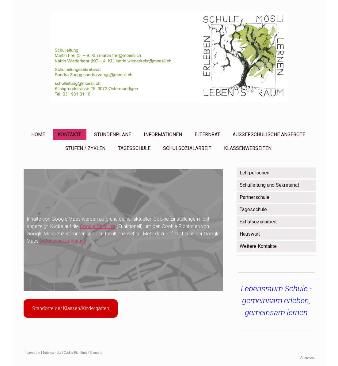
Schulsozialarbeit (258, 222)
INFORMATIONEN (163, 134)
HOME (38, 134)
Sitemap (95, 353)
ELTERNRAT (207, 134)
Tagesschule (253, 209)
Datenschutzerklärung (63, 241)
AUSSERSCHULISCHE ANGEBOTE (269, 134)
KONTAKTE (70, 134)
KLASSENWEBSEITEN (248, 148)
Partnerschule (254, 197)
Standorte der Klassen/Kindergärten (70, 308)
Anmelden (307, 358)
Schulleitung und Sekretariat (269, 185)
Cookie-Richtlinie (98, 226)
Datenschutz (52, 353)
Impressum (32, 353)
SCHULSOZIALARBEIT (187, 148)
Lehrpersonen (254, 173)
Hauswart (250, 234)
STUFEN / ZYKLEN (85, 148)
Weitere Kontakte (258, 246)
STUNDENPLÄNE (112, 134)
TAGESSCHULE (134, 148)
